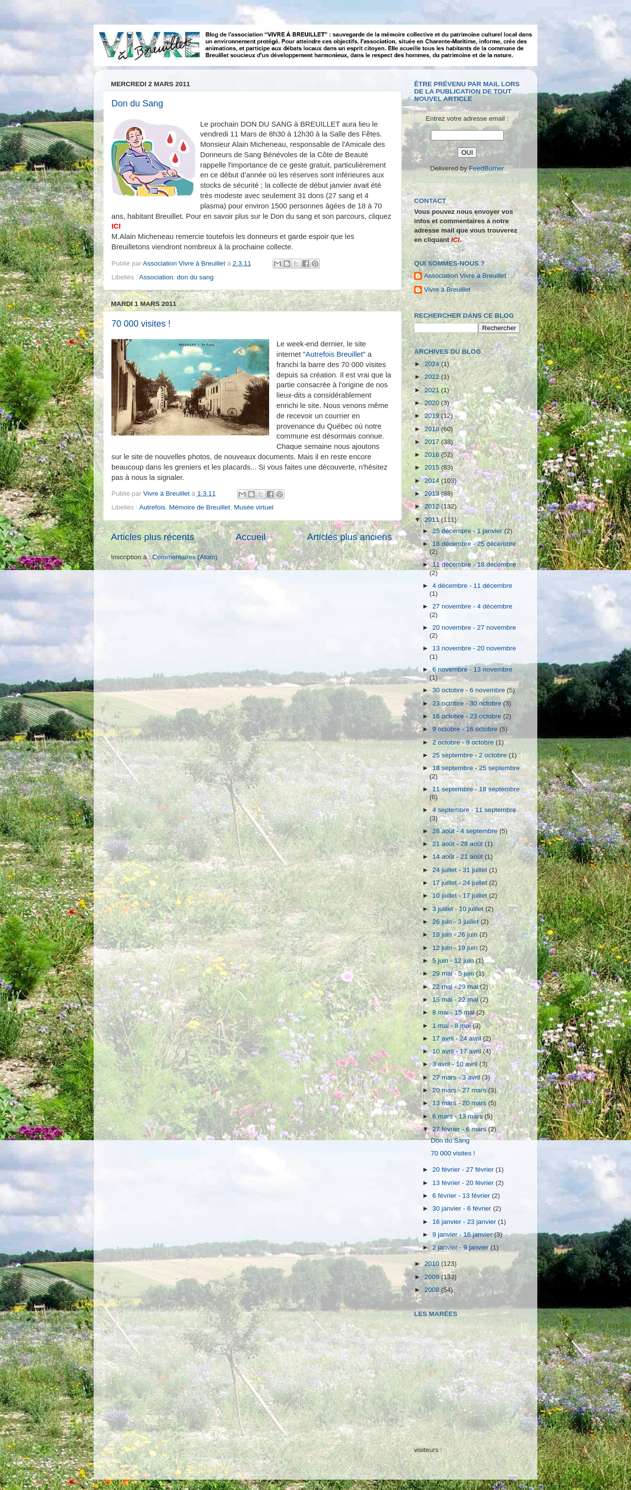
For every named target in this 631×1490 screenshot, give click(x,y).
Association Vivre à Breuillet (465, 275)
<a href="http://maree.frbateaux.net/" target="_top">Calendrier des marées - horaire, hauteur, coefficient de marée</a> (470, 1374)
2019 (432, 415)
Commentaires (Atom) (184, 557)
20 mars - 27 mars (460, 1090)
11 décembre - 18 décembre (474, 564)
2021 (432, 390)
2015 (432, 467)
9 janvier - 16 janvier (463, 1234)
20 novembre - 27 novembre (474, 627)
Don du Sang (137, 103)
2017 (432, 441)
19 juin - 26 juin (455, 934)
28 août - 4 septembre (465, 831)
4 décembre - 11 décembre (472, 585)
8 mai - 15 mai (454, 1012)
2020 (432, 402)
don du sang (195, 277)
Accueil (251, 537)
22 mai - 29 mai (456, 986)
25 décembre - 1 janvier (468, 531)
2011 (432, 519)
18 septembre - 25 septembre (476, 768)
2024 (432, 364)
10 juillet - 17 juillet (460, 895)
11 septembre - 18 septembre (476, 789)
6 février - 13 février (462, 1195)
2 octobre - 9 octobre (463, 742)
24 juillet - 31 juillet (460, 870)
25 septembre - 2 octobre (470, 755)
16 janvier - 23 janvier (465, 1221)
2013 (432, 493)
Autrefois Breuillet (334, 354)
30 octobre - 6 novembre (469, 690)
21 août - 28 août (458, 843)
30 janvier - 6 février (462, 1208)
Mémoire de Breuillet (199, 507)
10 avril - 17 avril (457, 1051)
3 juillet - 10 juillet (458, 909)
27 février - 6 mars (460, 1129)
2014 (432, 480)
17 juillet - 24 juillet (460, 882)
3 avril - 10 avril (455, 1064)
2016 (432, 454)
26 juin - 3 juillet (456, 921)
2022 (432, 376)
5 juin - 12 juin (454, 960)
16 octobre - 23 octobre (467, 716)
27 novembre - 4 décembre (472, 606)
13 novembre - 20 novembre (474, 648)
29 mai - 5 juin (454, 973)
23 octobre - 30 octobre (467, 703)
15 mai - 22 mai (456, 999)
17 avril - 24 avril (457, 1038)
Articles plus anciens (349, 537)
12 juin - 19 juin (455, 947)
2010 (432, 1263)
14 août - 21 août (458, 856)
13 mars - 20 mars (460, 1103)
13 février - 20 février (463, 1182)
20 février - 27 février (463, 1169)
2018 (432, 429)
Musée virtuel (253, 507)
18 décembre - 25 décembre (474, 543)
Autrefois (152, 507)
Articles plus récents (152, 537)
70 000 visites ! (141, 324)
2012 (432, 506)
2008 (432, 1289)
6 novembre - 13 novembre (472, 669)
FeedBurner (486, 168)
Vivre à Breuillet (447, 289)
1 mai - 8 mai (452, 1025)
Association (156, 277)
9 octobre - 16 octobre (465, 729)
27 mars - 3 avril (457, 1077)
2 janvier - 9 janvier (461, 1247)
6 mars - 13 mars (458, 1116)
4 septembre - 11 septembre (474, 809)
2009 (432, 1277)
